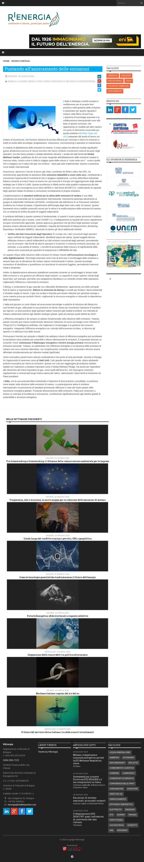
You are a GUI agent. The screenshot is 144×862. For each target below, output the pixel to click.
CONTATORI (132, 789)
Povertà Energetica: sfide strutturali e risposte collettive (57, 615)
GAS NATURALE (115, 81)
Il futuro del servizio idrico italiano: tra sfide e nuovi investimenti (57, 732)
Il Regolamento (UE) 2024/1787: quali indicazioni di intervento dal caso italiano (88, 818)
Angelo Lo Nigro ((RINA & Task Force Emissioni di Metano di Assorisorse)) (51, 81)
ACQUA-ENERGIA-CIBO (120, 752)
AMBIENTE (112, 75)
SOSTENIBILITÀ (115, 91)
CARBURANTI (129, 773)
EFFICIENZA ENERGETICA (121, 804)
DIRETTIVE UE (116, 794)
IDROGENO (122, 830)
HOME (6, 61)
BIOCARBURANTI (117, 763)
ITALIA (128, 81)
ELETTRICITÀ (115, 809)
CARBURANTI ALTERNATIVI (122, 778)
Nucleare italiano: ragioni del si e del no (57, 693)
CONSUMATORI (116, 789)
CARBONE (114, 773)
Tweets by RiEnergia (48, 752)
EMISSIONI (126, 75)
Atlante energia (118, 241)
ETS (111, 815)
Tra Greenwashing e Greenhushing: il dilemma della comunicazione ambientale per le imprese (57, 461)
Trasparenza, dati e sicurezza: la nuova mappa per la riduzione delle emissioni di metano (57, 499)
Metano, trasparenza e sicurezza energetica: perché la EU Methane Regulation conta (88, 759)
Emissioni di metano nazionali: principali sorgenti (89, 799)
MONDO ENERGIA (20, 61)
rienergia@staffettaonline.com (22, 804)
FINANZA (132, 815)
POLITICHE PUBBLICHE (118, 86)
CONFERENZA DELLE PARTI (122, 783)
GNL (111, 830)
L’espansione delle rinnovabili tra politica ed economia (58, 654)
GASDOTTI (132, 825)
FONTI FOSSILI (116, 820)
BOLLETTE (133, 763)
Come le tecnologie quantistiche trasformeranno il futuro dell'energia (57, 577)
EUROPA (121, 815)
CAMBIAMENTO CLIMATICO (122, 768)
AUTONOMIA (128, 758)
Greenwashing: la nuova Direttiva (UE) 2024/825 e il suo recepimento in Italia (87, 779)
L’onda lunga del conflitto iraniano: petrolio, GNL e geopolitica (57, 538)
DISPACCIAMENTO (118, 799)
